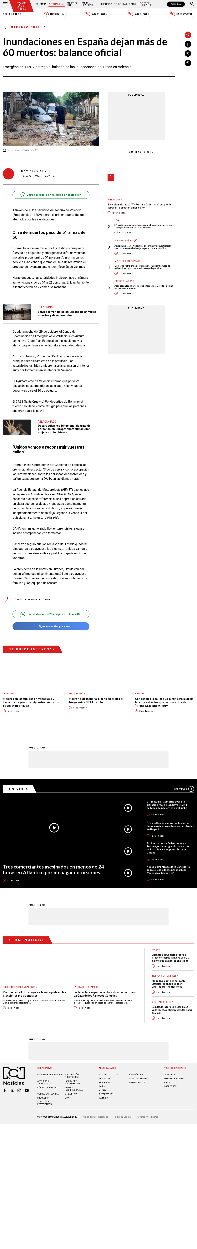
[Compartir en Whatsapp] (188, 63)
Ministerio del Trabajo (127, 261)
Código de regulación (49, 1081)
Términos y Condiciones (147, 1111)
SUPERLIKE (169, 1076)
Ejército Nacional (124, 281)
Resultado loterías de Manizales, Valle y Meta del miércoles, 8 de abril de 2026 (172, 1004)
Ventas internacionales (74, 1082)
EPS (153, 943)
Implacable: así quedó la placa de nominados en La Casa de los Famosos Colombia (105, 988)
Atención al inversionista (44, 1097)
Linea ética (71, 1088)
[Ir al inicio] (21, 6)
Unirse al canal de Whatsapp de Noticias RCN (50, 194)
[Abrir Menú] (5, 4)
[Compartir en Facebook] (188, 44)
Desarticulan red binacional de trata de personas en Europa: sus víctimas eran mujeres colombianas (64, 425)
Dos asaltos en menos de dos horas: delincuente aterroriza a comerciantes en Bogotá (170, 820)
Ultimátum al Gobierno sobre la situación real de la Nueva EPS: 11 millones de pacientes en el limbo (167, 798)
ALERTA (103, 1084)
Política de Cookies (122, 1111)
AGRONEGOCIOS (137, 1076)
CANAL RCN (176, 4)
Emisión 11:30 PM (181, 14)
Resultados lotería (162, 996)
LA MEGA (103, 1092)
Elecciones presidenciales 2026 (20, 981)
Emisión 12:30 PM (96, 14)
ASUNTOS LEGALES (138, 1072)
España (18, 593)
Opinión (133, 4)
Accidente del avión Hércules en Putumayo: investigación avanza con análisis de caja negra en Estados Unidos (142, 246)
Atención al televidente (44, 1076)
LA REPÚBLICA (136, 1068)
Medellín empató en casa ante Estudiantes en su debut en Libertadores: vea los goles (169, 978)
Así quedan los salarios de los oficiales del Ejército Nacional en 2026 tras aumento (144, 287)
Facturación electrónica (72, 1069)
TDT (116, 1068)
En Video (19, 783)
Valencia (32, 593)
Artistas (139, 688)
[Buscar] (192, 4)
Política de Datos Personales (95, 1111)
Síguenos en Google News (51, 620)
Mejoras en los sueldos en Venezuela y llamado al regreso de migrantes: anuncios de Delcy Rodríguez (31, 696)
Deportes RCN (72, 4)
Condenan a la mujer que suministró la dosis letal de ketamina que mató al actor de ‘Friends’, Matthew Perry (164, 696)
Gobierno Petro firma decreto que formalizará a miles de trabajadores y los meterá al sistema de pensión (142, 266)
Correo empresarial (48, 1088)
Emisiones (12, 14)
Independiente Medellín (165, 970)
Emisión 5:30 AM (54, 14)
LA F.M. (102, 1080)
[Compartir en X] (188, 53)
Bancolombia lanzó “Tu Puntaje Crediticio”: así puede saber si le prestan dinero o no (140, 206)
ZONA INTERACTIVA (173, 1072)
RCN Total (104, 1072)
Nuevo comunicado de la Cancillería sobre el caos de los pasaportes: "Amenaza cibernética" (168, 864)
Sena (116, 220)
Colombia (41, 4)
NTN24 (102, 1068)
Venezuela (9, 688)
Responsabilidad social (49, 1068)
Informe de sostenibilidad (73, 1076)
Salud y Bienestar (87, 4)
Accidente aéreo (123, 240)
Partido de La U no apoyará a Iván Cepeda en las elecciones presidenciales (34, 988)
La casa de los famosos (86, 981)
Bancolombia (115, 200)
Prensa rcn (43, 1092)
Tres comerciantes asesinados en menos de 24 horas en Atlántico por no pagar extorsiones (53, 863)
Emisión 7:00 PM (138, 14)
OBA (67, 1092)
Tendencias (120, 4)
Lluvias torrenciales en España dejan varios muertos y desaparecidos (67, 309)
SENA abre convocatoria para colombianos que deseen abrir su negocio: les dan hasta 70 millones (144, 226)
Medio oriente (77, 688)
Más (184, 783)
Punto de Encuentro (145, 4)
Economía (106, 4)
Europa (46, 593)
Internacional (56, 4)
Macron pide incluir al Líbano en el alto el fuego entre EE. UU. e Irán (96, 694)
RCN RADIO (104, 1076)
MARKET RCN (170, 1080)
